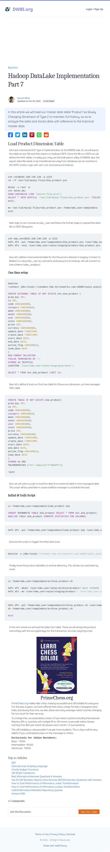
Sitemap (70, 834)
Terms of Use (42, 834)
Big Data (13, 67)
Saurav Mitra (23, 98)
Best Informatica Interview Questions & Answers (36, 776)
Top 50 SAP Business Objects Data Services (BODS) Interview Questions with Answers (56, 779)
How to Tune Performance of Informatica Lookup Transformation (45, 786)
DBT (13, 762)
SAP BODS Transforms (23, 773)
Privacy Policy (57, 834)
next (17, 627)
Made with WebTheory (55, 845)
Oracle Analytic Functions (25, 769)
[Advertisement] (55, 44)
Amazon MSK (18, 793)
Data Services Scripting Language (29, 766)
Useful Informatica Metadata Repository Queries (37, 790)
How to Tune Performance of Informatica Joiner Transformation (45, 783)
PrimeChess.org (19, 703)
